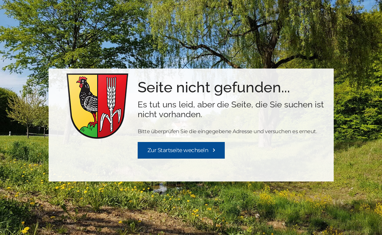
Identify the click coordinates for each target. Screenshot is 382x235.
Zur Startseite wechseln (177, 150)
